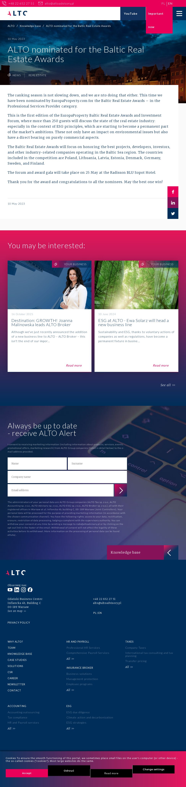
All (68, 655)
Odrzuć (69, 770)
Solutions (15, 663)
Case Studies (17, 657)
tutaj (13, 534)
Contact (14, 686)
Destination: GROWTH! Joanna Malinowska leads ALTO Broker (49, 316)
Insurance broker (79, 664)
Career (13, 675)
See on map (15, 608)
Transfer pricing (135, 657)
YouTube (130, 13)
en (170, 3)
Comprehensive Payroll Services (87, 650)
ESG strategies (76, 718)
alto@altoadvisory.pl (59, 3)
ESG (69, 702)
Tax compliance (17, 713)
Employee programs (79, 680)
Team (11, 645)
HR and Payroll (77, 639)
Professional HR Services (83, 645)
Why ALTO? (15, 639)
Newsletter (16, 680)
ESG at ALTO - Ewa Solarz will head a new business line (136, 316)
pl (163, 3)
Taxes (129, 639)
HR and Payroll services (23, 718)
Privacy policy (19, 620)
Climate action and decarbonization (89, 713)
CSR (10, 668)
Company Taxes (135, 645)
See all (164, 385)
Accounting (17, 702)
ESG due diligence (78, 708)
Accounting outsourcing (23, 708)
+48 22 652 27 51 (21, 3)
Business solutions (79, 670)
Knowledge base (20, 650)
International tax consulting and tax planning (149, 651)
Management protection (82, 675)
